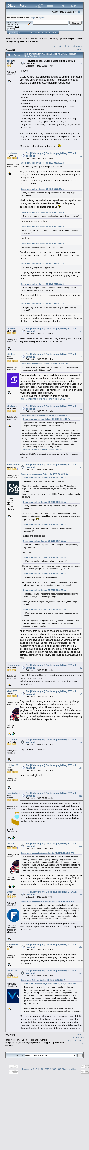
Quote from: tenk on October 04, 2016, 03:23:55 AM (42, 163)
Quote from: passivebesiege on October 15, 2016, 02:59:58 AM (47, 853)
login (33, 17)
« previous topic (62, 46)
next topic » (77, 46)
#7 (81, 668)
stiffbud (11, 354)
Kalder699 (12, 944)
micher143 (12, 765)
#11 (80, 796)
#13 (80, 895)
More (54, 32)
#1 (81, 63)
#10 (80, 768)
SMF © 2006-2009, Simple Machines (61, 1069)
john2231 (12, 970)
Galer (10, 892)
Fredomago (13, 464)
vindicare (12, 328)
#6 (81, 467)
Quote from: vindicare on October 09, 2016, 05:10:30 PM (44, 364)
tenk (9, 60)
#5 (81, 409)
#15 (80, 973)
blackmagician (15, 665)
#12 (80, 846)
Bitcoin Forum (12, 38)
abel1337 (12, 691)
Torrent (11, 29)
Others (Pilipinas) (49, 38)
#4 (81, 357)
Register (46, 32)
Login (37, 32)
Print (79, 49)
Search (29, 32)
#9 (81, 742)
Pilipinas (34, 38)
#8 (81, 694)
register (41, 17)
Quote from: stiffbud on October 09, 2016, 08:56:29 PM (44, 416)
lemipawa (12, 153)
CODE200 (12, 739)
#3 (81, 331)
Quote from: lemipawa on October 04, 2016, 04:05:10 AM (44, 474)
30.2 (17, 26)
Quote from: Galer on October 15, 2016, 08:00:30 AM (43, 980)
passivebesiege (15, 793)
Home (13, 32)
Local (24, 38)
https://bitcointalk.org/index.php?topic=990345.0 (45, 399)
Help (21, 32)
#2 (81, 156)
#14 (80, 947)
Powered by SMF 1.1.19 (32, 1069)
